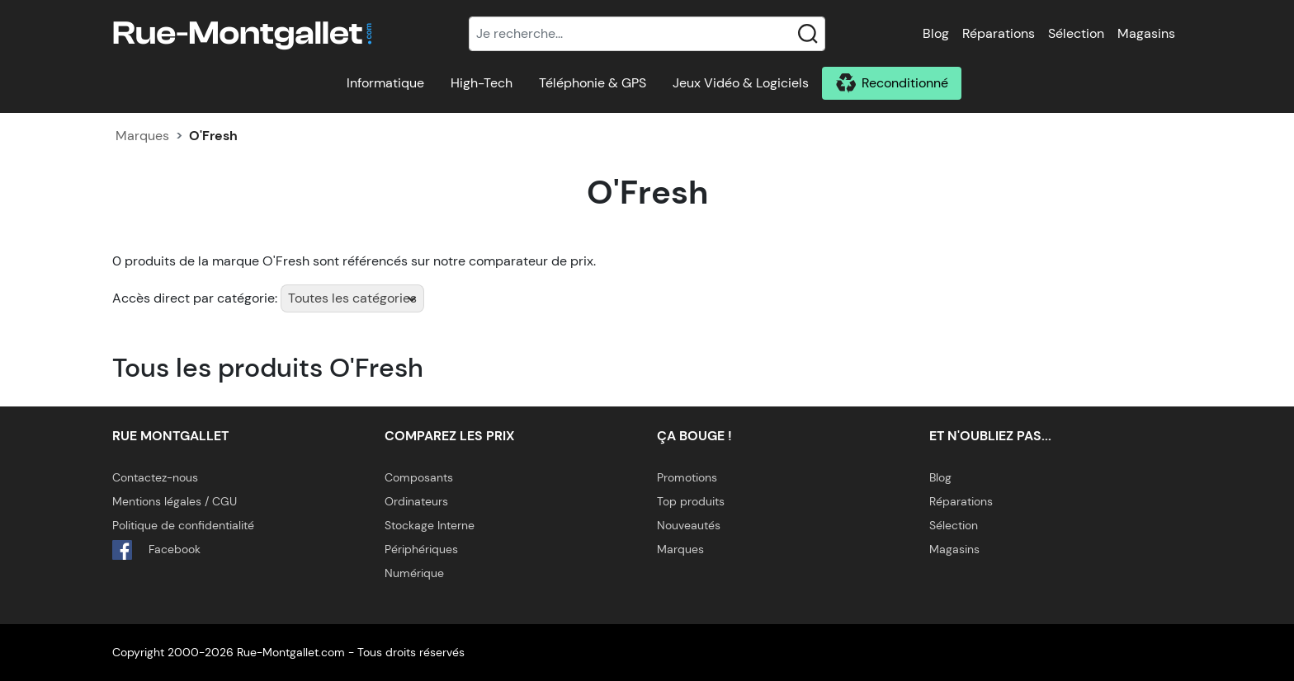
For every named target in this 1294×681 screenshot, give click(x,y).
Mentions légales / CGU (174, 501)
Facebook (156, 550)
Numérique (414, 573)
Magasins (1146, 33)
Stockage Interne (430, 525)
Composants (419, 477)
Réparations (998, 33)
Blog (936, 33)
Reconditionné (905, 83)
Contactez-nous (155, 477)
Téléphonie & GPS (592, 83)
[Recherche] (647, 33)
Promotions (687, 477)
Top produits (691, 501)
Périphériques (421, 549)
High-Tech (481, 83)
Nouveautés (688, 525)
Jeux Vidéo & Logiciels (741, 83)
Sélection (1076, 33)
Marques (142, 135)
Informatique (385, 83)
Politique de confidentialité (183, 525)
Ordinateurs (416, 501)
